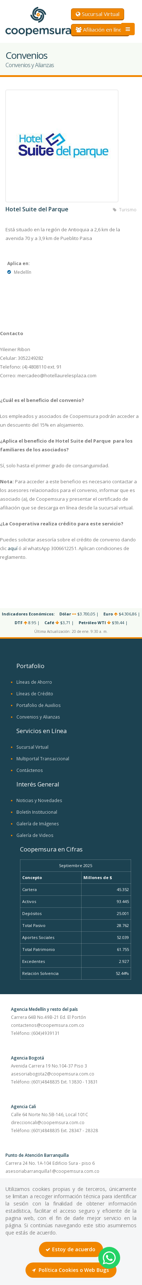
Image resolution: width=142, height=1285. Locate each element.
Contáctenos (29, 770)
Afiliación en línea (100, 29)
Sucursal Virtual (97, 13)
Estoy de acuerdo (70, 1249)
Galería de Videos (35, 835)
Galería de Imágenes (37, 823)
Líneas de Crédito (34, 693)
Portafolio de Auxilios (38, 705)
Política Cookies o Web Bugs (70, 1269)
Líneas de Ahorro (34, 682)
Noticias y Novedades (39, 800)
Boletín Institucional (36, 812)
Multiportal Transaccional (42, 758)
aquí (12, 548)
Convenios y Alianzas (38, 717)
